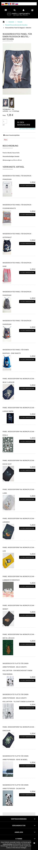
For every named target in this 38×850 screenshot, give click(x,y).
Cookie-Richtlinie (7, 844)
